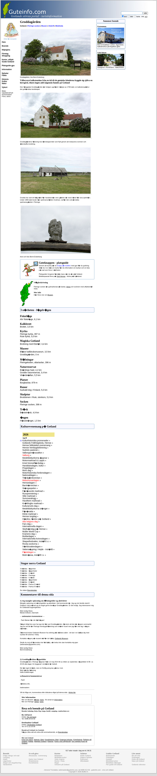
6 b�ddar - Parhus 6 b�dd (30, 584)
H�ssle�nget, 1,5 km (30, 421)
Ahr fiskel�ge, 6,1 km (30, 319)
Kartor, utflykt (8, 60)
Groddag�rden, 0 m (29, 354)
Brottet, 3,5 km (27, 327)
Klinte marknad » (30, 514)
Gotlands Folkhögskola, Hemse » (37, 443)
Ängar (57, 763)
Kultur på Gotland (138, 759)
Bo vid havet (31, 717)
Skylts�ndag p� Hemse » (34, 529)
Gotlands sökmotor (138, 764)
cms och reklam (108, 770)
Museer (44, 26)
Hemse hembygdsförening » (35, 447)
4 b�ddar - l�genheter (28, 571)
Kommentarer (7, 94)
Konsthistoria (33, 763)
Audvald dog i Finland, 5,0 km (33, 390)
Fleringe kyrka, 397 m (30, 334)
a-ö (146, 16)
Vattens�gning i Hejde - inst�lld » (38, 549)
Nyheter (5, 73)
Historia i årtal (39, 739)
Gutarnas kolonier (65, 739)
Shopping (6, 56)
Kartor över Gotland (36, 759)
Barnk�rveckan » (30, 485)
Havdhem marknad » (32, 501)
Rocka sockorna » (30, 544)
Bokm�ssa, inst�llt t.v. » (34, 555)
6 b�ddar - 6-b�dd (27, 582)
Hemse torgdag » (30, 516)
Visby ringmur (59, 759)
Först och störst (27, 739)
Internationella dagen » (33, 526)
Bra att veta (136, 756)
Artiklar (30, 741)
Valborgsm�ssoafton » (33, 453)
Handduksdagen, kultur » (34, 465)
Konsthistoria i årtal (52, 739)
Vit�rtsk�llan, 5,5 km (30, 375)
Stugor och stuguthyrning (12, 763)
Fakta (4, 75)
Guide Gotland (8, 62)
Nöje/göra (6, 50)
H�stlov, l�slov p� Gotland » (36, 519)
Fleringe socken (33, 26)
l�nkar (36, 700)
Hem (4, 42)
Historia (5, 79)
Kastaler (109, 759)
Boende (5, 46)
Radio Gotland (85, 756)
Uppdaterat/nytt (7, 93)
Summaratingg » (30, 498)
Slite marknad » (29, 496)
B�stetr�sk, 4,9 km (29, 412)
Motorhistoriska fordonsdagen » (37, 473)
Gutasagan (136, 757)
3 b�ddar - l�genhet (28, 569)
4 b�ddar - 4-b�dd (27, 573)
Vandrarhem (7, 764)
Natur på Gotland (138, 761)
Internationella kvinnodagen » (36, 538)
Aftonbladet (84, 761)
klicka (68, 287)
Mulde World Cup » (31, 531)
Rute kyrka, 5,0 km (28, 336)
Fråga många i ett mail (11, 756)
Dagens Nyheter (86, 757)
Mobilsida (59, 26)
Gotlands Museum (61, 638)
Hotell (5, 759)
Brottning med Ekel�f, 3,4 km (34, 344)
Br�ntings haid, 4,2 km (31, 370)
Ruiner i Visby (60, 761)
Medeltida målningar (113, 763)
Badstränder (110, 756)
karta (42, 700)
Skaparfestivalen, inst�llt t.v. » (36, 541)
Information (7, 69)
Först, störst (6, 96)
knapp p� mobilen (64, 265)
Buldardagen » (29, 536)
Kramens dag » (29, 534)
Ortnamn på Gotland (62, 764)
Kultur (4, 81)
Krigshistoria (77, 739)
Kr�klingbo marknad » (33, 503)
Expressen (84, 759)
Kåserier (50, 741)
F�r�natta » (28, 511)
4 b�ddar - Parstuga (27, 575)
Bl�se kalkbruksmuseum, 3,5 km (35, 352)
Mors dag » (27, 470)
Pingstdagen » (29, 468)
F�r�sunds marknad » (33, 491)
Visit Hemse (61, 276)
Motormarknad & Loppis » (34, 460)
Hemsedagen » (29, 483)
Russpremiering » (30, 493)
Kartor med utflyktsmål (62, 741)
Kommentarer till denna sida (37, 594)
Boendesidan (32, 590)
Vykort (4, 87)
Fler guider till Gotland (114, 764)
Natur (4, 83)
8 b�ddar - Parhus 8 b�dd (30, 586)
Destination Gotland (34, 725)
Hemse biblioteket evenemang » (37, 445)
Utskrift (51, 26)
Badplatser (58, 756)
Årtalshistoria (33, 761)
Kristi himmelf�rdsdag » (33, 463)
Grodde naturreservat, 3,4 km (33, 372)
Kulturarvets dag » (30, 506)
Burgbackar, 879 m (29, 382)
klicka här (72, 692)
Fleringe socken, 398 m (31, 404)
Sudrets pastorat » (30, 450)
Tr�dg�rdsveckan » (32, 478)
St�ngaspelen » (30, 488)
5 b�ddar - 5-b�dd (27, 578)
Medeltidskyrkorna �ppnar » (35, 458)
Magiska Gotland (40, 741)
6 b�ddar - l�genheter (28, 580)
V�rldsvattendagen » (32, 546)
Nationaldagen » (30, 475)
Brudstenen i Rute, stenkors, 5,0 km (36, 397)
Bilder (4, 91)
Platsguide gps (8, 66)
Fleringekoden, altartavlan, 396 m (35, 362)
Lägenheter (7, 761)
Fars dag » (27, 524)
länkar (36, 702)
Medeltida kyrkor (61, 757)
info (142, 16)
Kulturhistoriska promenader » (36, 440)
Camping (6, 757)
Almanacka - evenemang (38, 756)
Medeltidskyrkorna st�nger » (35, 508)
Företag (5, 54)
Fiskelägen (110, 757)
